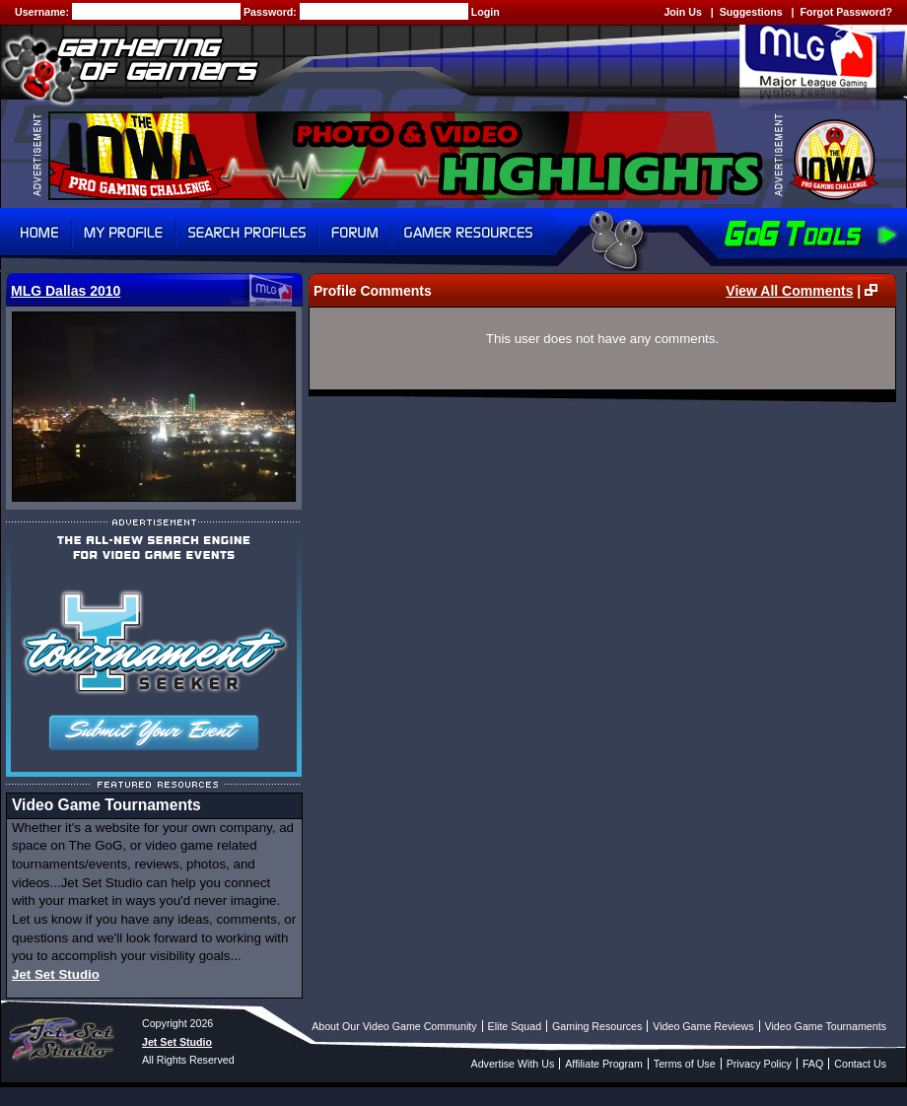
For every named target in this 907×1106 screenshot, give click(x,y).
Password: (272, 12)
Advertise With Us (513, 1064)
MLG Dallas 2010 (65, 291)
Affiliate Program (604, 1064)
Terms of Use (685, 1064)
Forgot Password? (846, 12)
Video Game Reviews (703, 1026)
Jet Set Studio (56, 974)
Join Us (682, 12)
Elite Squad (515, 1026)
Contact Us (860, 1064)
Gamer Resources (468, 232)
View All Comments (789, 291)
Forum (354, 232)
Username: (43, 12)
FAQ (812, 1064)
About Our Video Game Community (394, 1026)
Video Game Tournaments (825, 1026)
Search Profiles (246, 232)
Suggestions (751, 12)
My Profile (123, 232)
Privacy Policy (759, 1064)
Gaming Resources (597, 1026)
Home (36, 232)
